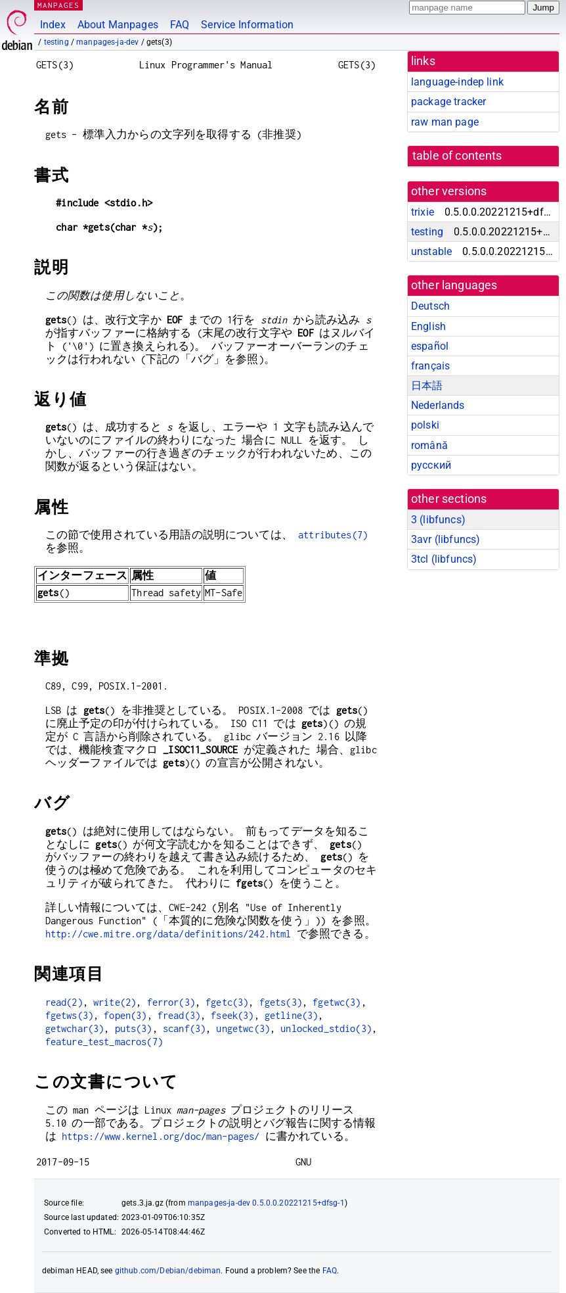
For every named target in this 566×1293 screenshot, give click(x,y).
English (428, 326)
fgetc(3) (227, 1002)
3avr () (445, 539)
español (429, 346)
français (430, 366)
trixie (422, 212)
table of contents (457, 155)
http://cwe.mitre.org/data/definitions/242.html (168, 933)
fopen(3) (125, 1015)
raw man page (445, 122)
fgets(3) (280, 1002)
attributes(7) (333, 534)
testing (56, 42)
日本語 (427, 385)
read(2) (64, 1002)
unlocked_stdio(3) (326, 1028)
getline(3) (291, 1015)
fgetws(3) (69, 1015)
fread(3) (179, 1015)
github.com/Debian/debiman (168, 1270)
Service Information (247, 24)
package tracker (448, 101)
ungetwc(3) (243, 1028)
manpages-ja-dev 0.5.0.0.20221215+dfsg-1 (266, 1203)
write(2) (114, 1002)
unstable (431, 251)
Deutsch (430, 306)
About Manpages (117, 24)
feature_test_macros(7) (104, 1041)
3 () (438, 519)
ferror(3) (171, 1002)
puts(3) (133, 1028)
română (429, 445)
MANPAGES (58, 5)
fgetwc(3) (336, 1002)
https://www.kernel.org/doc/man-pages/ (161, 1136)
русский (431, 465)
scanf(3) (184, 1028)
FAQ (179, 24)
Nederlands (438, 405)
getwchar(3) (74, 1028)
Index (53, 24)
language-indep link (457, 82)
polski (425, 425)
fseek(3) (232, 1015)
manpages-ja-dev (107, 42)
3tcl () (444, 559)
